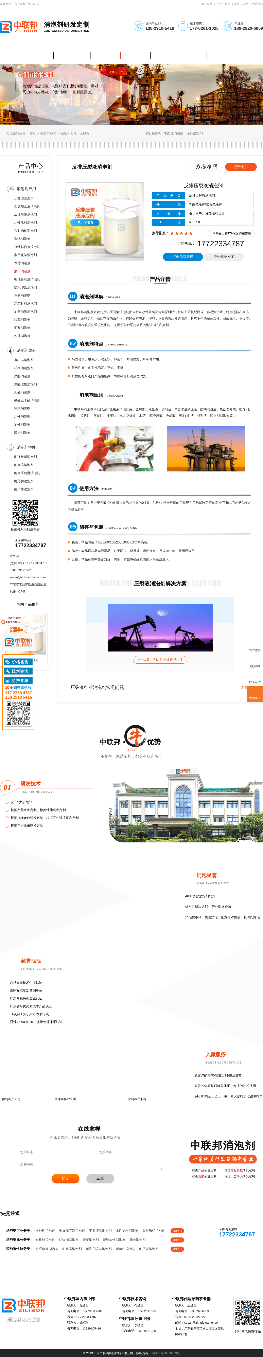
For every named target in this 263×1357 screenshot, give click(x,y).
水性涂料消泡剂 (25, 222)
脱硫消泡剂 (22, 319)
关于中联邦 (223, 3)
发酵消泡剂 (22, 263)
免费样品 (246, 1246)
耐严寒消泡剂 (24, 489)
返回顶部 (255, 694)
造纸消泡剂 (22, 238)
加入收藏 (206, 3)
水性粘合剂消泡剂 (27, 247)
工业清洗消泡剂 (25, 214)
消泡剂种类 (48, 133)
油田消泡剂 (68, 133)
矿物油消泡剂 (24, 368)
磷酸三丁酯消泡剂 (27, 400)
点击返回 (241, 167)
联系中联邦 (241, 3)
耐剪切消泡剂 (24, 481)
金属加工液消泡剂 (27, 206)
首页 (33, 133)
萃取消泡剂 (22, 295)
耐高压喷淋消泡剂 (27, 473)
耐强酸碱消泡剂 (25, 457)
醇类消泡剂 (22, 432)
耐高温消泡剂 (24, 465)
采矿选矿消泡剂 (25, 230)
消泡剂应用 (26, 189)
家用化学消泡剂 (25, 255)
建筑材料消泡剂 (25, 303)
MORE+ (177, 1230)
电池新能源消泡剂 (27, 279)
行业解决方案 (223, 257)
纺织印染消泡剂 (25, 287)
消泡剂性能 (26, 447)
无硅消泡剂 (22, 392)
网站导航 (257, 3)
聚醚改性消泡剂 (25, 384)
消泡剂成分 (26, 350)
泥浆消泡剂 (22, 327)
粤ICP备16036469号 (166, 1353)
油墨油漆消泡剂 (25, 311)
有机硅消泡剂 (24, 360)
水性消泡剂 (22, 416)
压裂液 (84, 133)
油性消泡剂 (22, 424)
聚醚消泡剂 (22, 376)
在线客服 (219, 1246)
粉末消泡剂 (22, 408)
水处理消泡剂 (24, 198)
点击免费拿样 (183, 257)
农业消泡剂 (22, 336)
